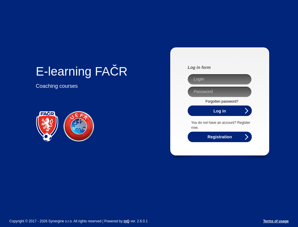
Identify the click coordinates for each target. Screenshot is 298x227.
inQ (127, 221)
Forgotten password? (221, 101)
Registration (219, 137)
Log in (219, 111)
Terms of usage (276, 221)
